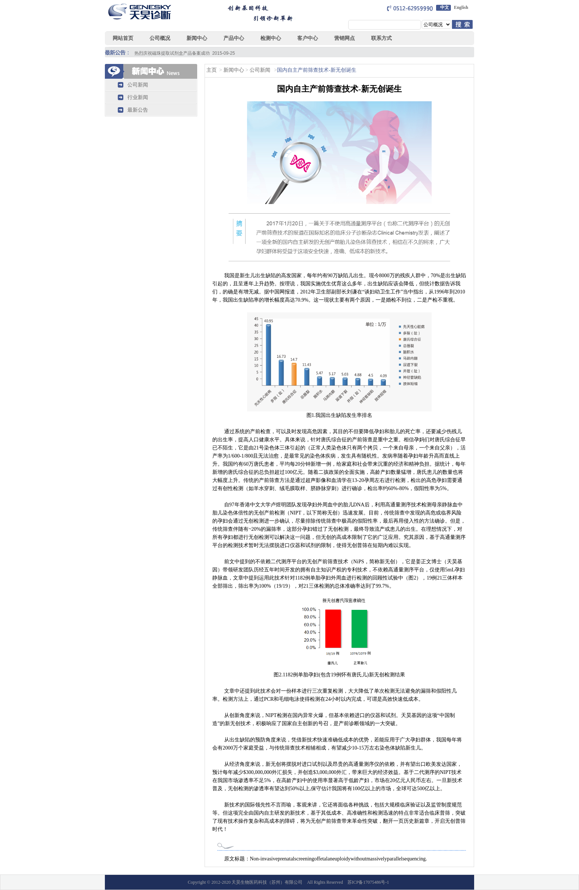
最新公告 (137, 110)
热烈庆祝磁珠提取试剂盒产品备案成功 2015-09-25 (184, 53)
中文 (444, 7)
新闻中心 (233, 70)
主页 (211, 70)
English (461, 7)
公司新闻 (137, 85)
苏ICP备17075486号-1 (368, 882)
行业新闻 (137, 97)
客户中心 (307, 38)
